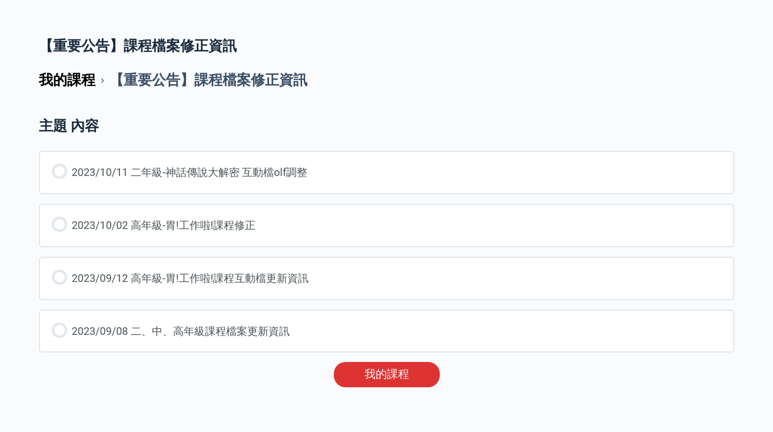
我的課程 (386, 374)
